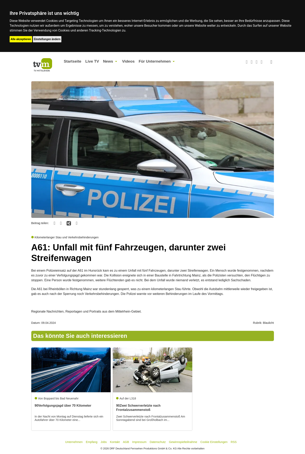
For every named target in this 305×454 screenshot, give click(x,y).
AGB (126, 442)
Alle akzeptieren (21, 39)
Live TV (92, 61)
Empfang (91, 442)
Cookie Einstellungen (213, 442)
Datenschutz (158, 442)
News (108, 61)
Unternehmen (74, 442)
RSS (234, 442)
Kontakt (115, 442)
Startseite (72, 61)
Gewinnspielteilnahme (183, 442)
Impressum (139, 442)
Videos (128, 61)
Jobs (104, 442)
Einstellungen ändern (47, 39)
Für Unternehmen (155, 61)
